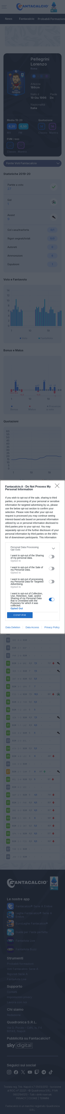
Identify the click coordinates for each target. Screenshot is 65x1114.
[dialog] (32, 557)
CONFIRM (19, 615)
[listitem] (32, 548)
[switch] (51, 556)
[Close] (58, 487)
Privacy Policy (51, 627)
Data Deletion (13, 627)
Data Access (32, 627)
